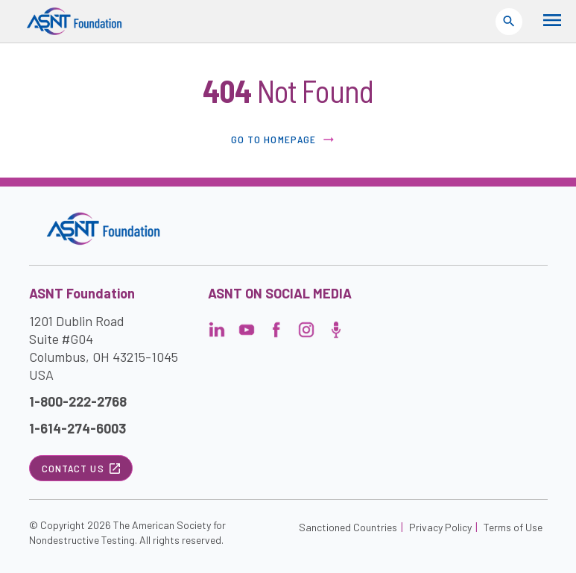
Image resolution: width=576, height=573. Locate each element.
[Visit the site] (103, 228)
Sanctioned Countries (348, 527)
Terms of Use (513, 527)
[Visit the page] (217, 334)
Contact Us (81, 468)
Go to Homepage (284, 139)
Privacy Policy (440, 527)
